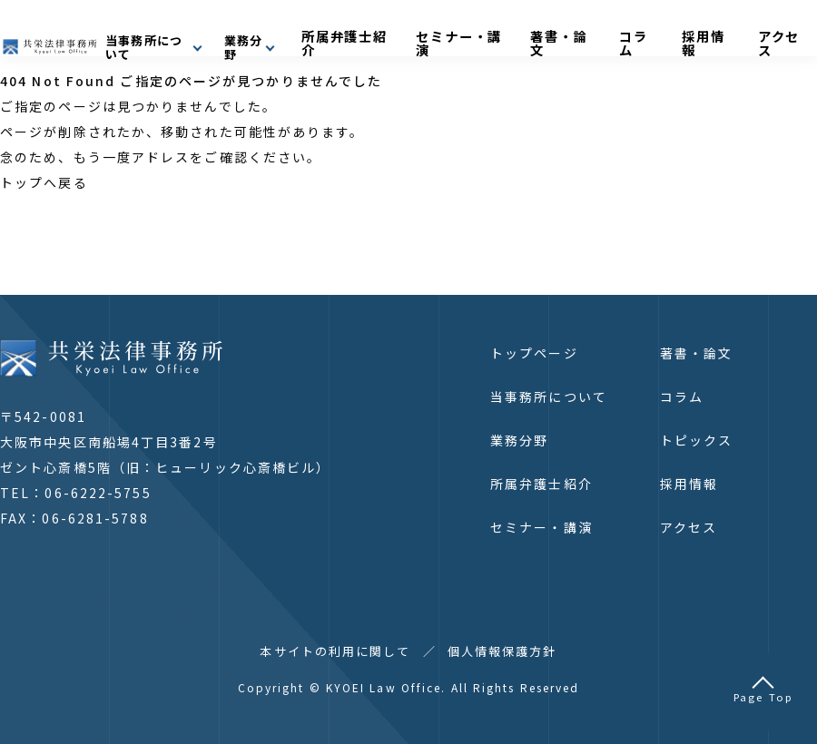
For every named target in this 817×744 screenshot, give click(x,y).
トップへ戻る (44, 182)
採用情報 (744, 33)
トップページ (534, 353)
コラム (690, 33)
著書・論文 (630, 33)
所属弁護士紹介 (444, 33)
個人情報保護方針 (502, 651)
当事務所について (548, 396)
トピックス (696, 440)
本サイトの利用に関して (335, 651)
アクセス (688, 527)
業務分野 (519, 440)
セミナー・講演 (543, 33)
